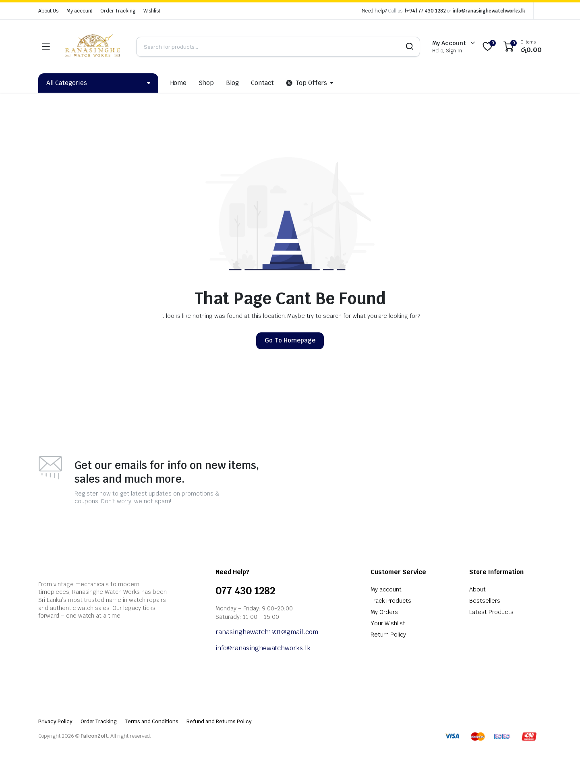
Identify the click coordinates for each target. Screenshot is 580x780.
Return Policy (388, 634)
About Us (48, 11)
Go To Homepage (290, 340)
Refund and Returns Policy (219, 721)
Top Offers (306, 83)
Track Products (391, 600)
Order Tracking (117, 11)
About (477, 589)
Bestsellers (484, 600)
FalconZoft (94, 735)
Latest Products (491, 612)
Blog (232, 83)
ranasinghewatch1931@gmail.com (267, 632)
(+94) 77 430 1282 (425, 11)
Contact (262, 83)
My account (79, 11)
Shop (206, 83)
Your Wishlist (388, 623)
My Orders (384, 612)
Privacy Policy (55, 721)
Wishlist (151, 11)
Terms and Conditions (151, 721)
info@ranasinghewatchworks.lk (489, 11)
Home (178, 83)
